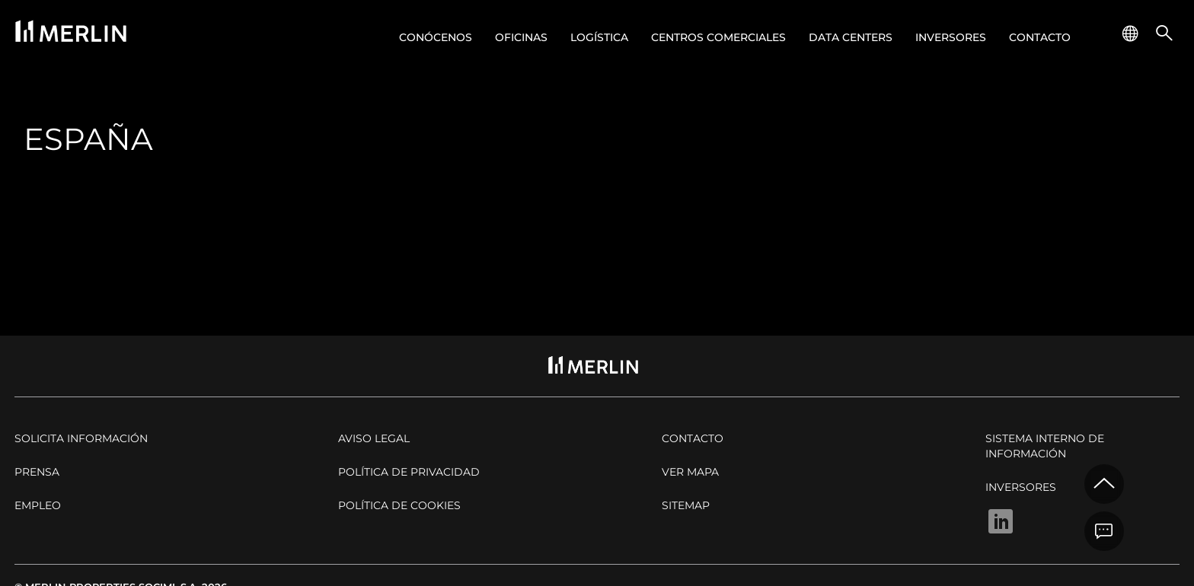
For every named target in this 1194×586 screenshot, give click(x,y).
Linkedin (1000, 521)
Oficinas (521, 37)
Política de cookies (399, 505)
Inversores (950, 37)
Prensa (36, 472)
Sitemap (686, 505)
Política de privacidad (409, 472)
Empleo (37, 505)
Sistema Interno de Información (1044, 446)
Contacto (1040, 37)
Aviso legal (374, 438)
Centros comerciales (718, 37)
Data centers (850, 37)
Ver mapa (690, 472)
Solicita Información (81, 438)
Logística (599, 37)
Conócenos (435, 37)
